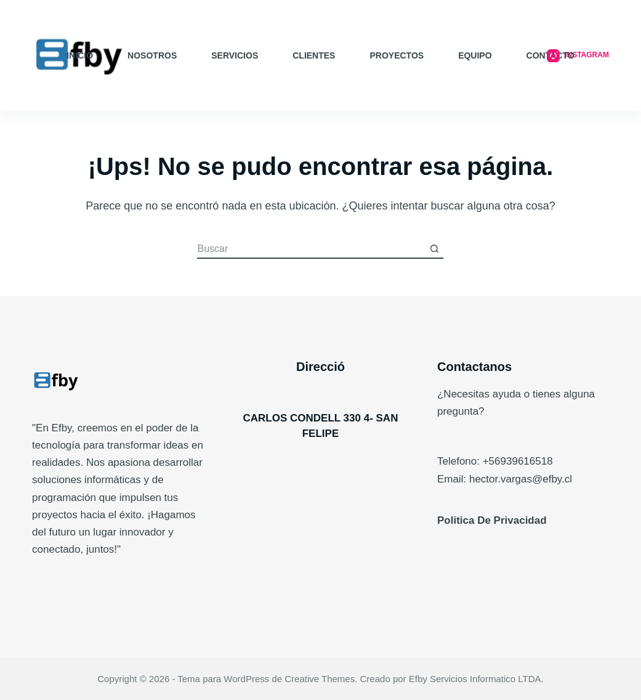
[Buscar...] (311, 249)
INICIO (80, 55)
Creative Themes (319, 679)
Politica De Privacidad (492, 520)
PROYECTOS (396, 55)
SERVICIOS (234, 55)
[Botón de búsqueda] (434, 249)
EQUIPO (474, 55)
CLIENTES (313, 55)
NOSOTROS (152, 55)
